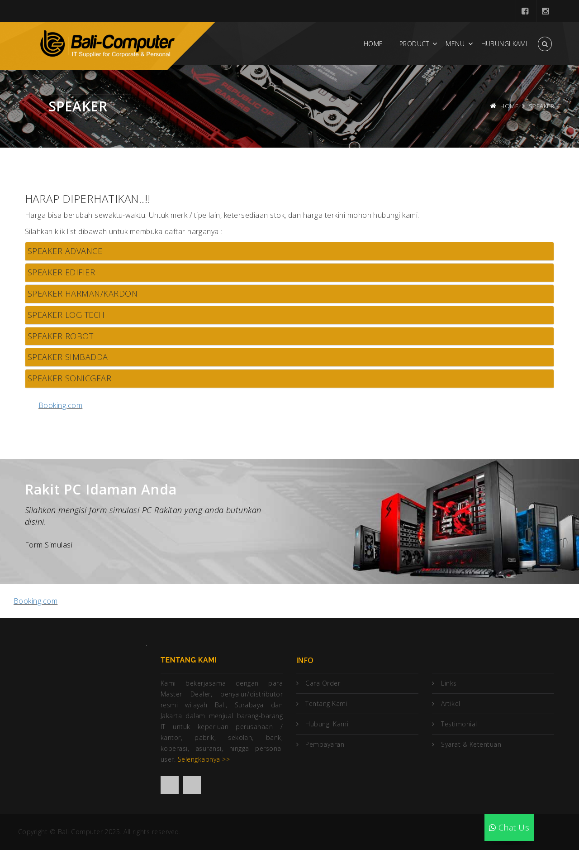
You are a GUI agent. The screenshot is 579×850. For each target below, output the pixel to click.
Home (373, 43)
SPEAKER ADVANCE (65, 250)
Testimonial (459, 724)
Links (448, 683)
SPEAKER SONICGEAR (69, 378)
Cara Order (322, 683)
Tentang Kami (326, 703)
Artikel (450, 703)
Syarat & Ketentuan (471, 744)
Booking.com (60, 405)
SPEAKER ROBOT (60, 336)
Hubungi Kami (504, 43)
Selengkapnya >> (204, 759)
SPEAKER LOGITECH (66, 314)
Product (414, 43)
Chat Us (509, 827)
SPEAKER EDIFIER (61, 272)
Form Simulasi (48, 545)
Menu (455, 43)
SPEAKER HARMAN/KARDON (83, 293)
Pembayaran (324, 744)
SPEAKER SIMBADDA (68, 356)
